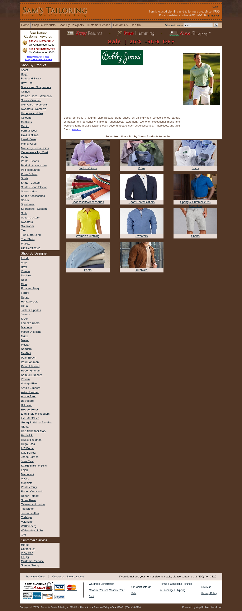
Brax (24, 266)
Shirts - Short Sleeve (34, 187)
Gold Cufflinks (30, 135)
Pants (24, 156)
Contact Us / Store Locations (68, 576)
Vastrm (25, 379)
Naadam (26, 348)
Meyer (25, 340)
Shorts (195, 236)
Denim (25, 126)
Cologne (26, 117)
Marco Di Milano (31, 331)
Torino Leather (30, 513)
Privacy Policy (209, 593)
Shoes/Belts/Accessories (88, 202)
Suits (24, 213)
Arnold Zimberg (31, 387)
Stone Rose (28, 500)
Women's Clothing (88, 236)
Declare (26, 275)
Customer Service (98, 25)
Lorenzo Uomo (30, 323)
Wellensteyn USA (32, 530)
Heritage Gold (30, 301)
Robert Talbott (30, 495)
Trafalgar (26, 517)
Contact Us (28, 549)
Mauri (24, 335)
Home (25, 544)
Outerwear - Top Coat (34, 152)
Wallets (25, 243)
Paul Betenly (29, 487)
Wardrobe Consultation (101, 583)
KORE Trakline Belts (34, 465)
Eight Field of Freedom (35, 413)
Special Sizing (30, 565)
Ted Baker (27, 508)
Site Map (206, 587)
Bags (24, 74)
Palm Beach (28, 357)
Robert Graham (31, 370)
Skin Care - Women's (34, 104)
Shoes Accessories (33, 195)
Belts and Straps (31, 78)
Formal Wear (29, 130)
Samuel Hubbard (31, 374)
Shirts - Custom (31, 182)
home (25, 25)
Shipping (180, 590)
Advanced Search (174, 25)
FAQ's (25, 557)
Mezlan (25, 344)
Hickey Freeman (31, 439)
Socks (25, 200)
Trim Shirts (28, 239)
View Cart (27, 553)
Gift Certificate (139, 587)
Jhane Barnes (30, 456)
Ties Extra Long (31, 234)
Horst (24, 305)
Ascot (24, 70)
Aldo (24, 262)
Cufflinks (26, 122)
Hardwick (27, 435)
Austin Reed (29, 396)
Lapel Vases (28, 139)
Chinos (25, 91)
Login (215, 6)
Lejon (24, 470)
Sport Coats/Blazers (142, 202)
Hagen (25, 297)
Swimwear (27, 226)
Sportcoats (28, 204)
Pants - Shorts (30, 161)
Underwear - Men (32, 113)
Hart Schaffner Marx (33, 431)
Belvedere (27, 400)
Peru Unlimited (30, 366)
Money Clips (29, 143)
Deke (24, 279)
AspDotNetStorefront (209, 607)
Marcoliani (27, 474)
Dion (24, 284)
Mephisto (27, 482)
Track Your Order (35, 576)
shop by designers (71, 25)
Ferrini (25, 292)
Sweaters (27, 221)
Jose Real (27, 461)
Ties (23, 230)
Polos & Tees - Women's (36, 96)
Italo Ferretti (28, 452)
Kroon (25, 318)
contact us (120, 25)
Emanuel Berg (30, 288)
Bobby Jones (30, 409)
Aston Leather (30, 392)
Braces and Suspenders (36, 87)
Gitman (25, 426)
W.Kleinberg (28, 526)
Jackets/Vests (88, 168)
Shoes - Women (31, 100)
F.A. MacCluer (30, 418)
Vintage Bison (29, 383)
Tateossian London (33, 504)
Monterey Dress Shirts (35, 148)
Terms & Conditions (171, 583)
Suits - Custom (30, 217)
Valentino (27, 521)
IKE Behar (27, 448)
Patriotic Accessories (34, 165)
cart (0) (136, 25)
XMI (23, 534)
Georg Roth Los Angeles (36, 422)
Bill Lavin (26, 405)
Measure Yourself (98, 590)
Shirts (24, 178)
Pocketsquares (30, 169)
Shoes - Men (29, 191)
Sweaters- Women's (33, 108)
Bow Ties (27, 82)
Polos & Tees (29, 174)
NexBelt (26, 353)
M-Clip (25, 478)
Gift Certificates (31, 248)
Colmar (25, 271)
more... (76, 129)
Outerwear (141, 270)
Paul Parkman (30, 362)
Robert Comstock (32, 491)
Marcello (26, 327)
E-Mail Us (213, 15)
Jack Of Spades (31, 310)
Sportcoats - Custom (34, 208)
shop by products (44, 25)
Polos (141, 168)
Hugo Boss (28, 443)
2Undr (25, 258)
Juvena (25, 314)
